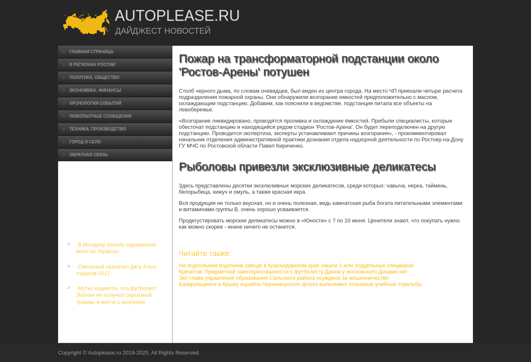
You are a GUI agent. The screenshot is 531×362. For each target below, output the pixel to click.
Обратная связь (88, 155)
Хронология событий (95, 103)
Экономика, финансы (95, 90)
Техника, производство (97, 129)
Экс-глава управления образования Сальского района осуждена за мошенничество (284, 278)
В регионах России (92, 64)
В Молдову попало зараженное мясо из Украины (116, 247)
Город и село (85, 142)
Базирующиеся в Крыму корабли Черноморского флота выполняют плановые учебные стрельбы (300, 284)
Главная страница (91, 51)
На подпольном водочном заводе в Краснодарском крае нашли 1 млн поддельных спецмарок (296, 265)
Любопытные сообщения (100, 116)
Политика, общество (94, 77)
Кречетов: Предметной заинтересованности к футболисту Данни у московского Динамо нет (293, 271)
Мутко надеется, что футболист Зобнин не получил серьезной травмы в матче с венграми (116, 295)
